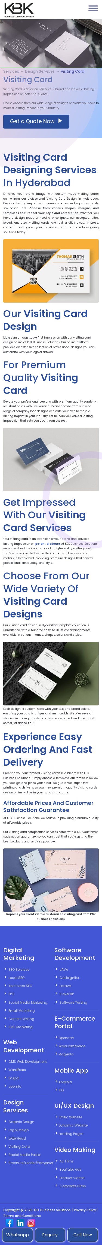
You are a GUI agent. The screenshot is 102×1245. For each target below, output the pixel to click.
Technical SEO (20, 986)
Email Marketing (21, 1010)
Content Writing (21, 1018)
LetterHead (17, 1138)
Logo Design (18, 1130)
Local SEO (16, 977)
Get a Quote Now (36, 121)
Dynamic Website (73, 1125)
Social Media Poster (24, 1154)
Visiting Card (19, 1146)
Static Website (70, 1117)
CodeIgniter (69, 977)
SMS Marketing (20, 1027)
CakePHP (67, 994)
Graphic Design (21, 1121)
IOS (61, 1090)
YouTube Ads (70, 1169)
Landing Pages (71, 1133)
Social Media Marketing (27, 1002)
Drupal (13, 1078)
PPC (11, 994)
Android (65, 1082)
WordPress (17, 1069)
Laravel (66, 986)
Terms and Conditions (22, 1216)
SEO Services (18, 969)
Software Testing (73, 1002)
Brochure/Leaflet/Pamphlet (30, 1163)
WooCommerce (71, 1046)
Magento (65, 1054)
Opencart (66, 1038)
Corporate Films (73, 1186)
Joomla (14, 1086)
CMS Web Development (27, 1061)
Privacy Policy (85, 1210)
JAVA (64, 969)
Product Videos (72, 1178)
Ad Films (67, 1161)
